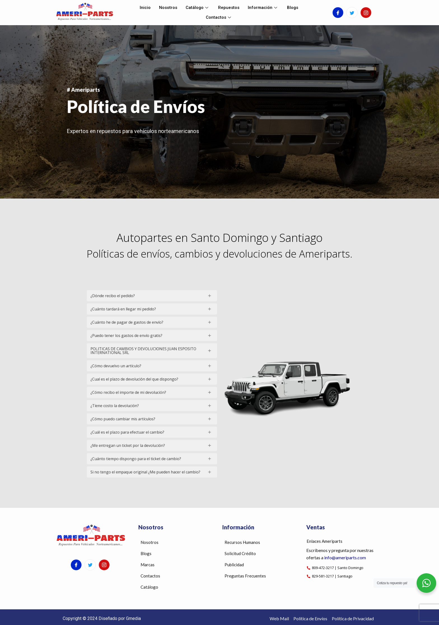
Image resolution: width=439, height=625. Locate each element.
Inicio (145, 7)
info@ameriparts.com (345, 557)
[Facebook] (338, 12)
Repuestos (228, 7)
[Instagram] (366, 12)
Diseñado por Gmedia (120, 618)
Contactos (219, 17)
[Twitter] (352, 12)
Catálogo (198, 7)
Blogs (292, 7)
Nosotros (168, 7)
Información (263, 7)
